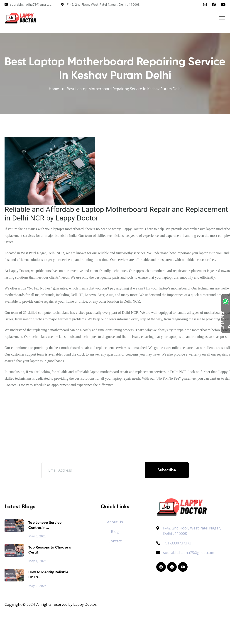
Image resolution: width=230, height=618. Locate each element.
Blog (115, 531)
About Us (115, 521)
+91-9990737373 (173, 543)
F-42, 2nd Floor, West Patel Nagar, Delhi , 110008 (103, 4)
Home (54, 88)
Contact (115, 541)
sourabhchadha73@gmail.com (32, 4)
